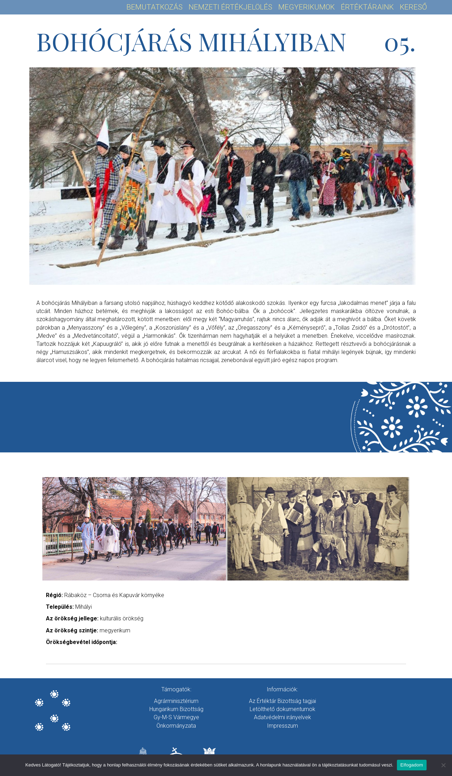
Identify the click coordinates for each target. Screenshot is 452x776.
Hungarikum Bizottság (176, 709)
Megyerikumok (306, 7)
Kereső (413, 7)
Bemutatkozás (154, 7)
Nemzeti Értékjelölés (230, 7)
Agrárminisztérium (176, 701)
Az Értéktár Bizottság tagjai (282, 701)
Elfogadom (411, 765)
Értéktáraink (367, 7)
